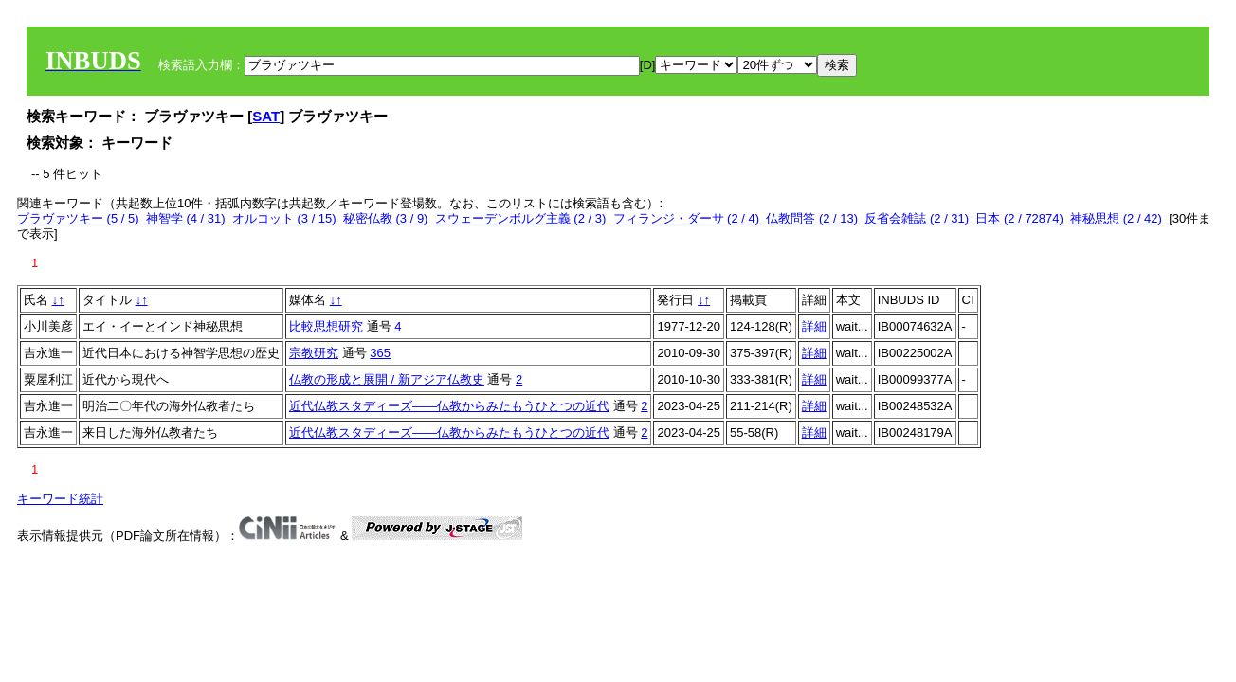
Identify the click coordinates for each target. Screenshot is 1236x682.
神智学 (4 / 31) (186, 218)
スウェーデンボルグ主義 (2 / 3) (521, 218)
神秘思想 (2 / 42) (1116, 218)
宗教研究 (313, 353)
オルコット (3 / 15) (284, 218)
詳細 (814, 326)
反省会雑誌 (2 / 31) (916, 218)
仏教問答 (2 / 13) (812, 218)
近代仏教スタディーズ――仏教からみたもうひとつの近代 (449, 406)
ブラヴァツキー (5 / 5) (78, 218)
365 (380, 353)
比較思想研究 (326, 326)
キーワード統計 (60, 499)
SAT (266, 116)
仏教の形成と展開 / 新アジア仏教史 (386, 379)
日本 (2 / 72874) (1019, 218)
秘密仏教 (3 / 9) (385, 218)
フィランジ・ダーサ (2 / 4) (686, 218)
